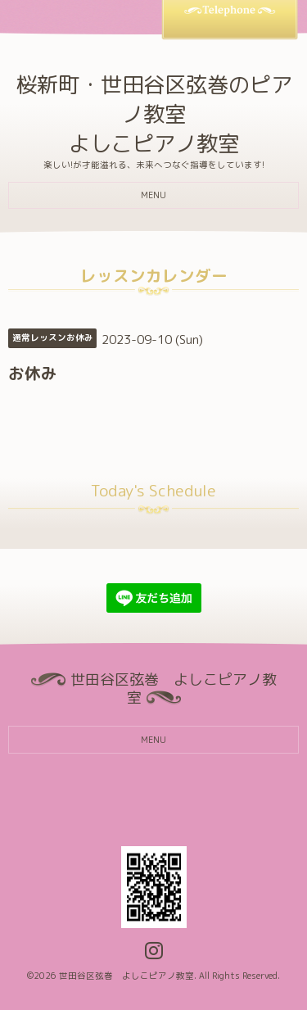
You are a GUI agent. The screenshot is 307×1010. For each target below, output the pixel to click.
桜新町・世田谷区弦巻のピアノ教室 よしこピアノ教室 (154, 114)
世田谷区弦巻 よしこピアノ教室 (126, 975)
